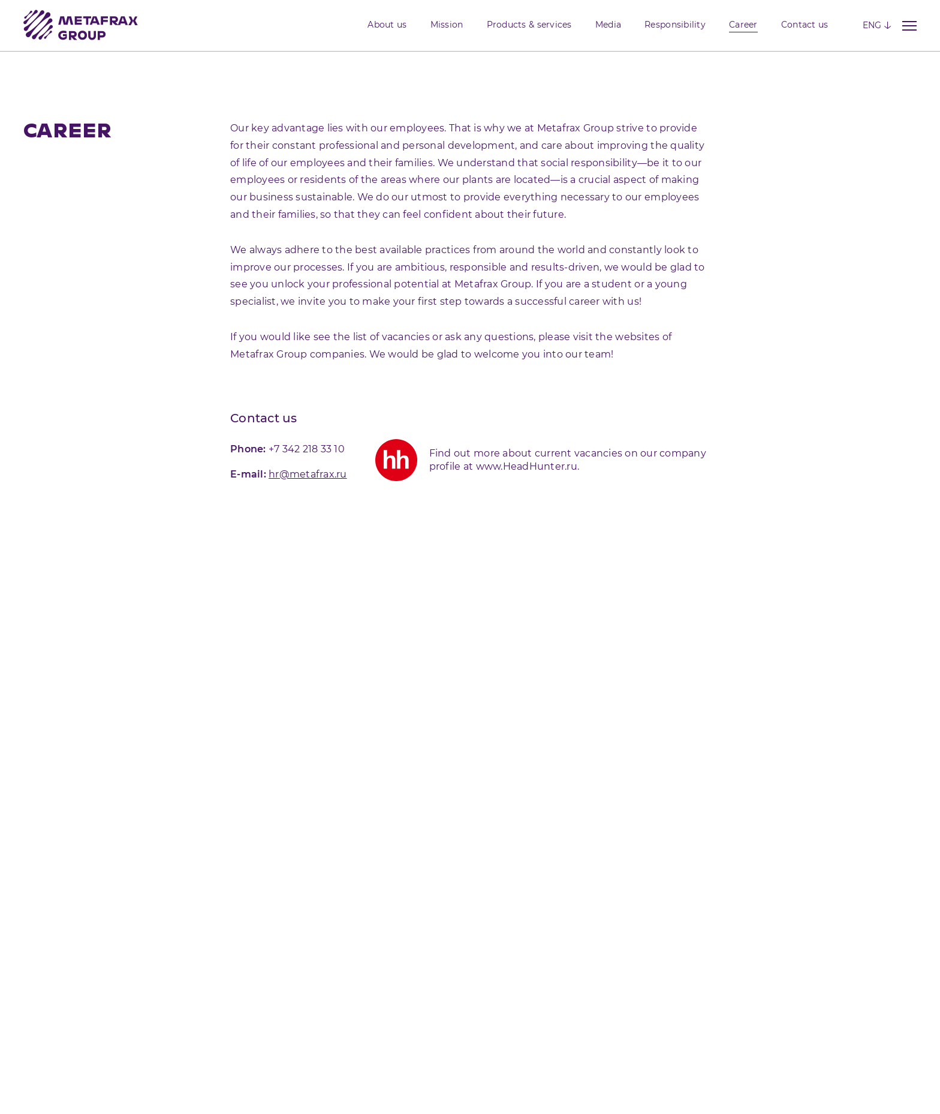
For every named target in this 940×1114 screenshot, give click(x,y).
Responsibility (675, 24)
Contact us (804, 24)
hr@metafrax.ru (308, 474)
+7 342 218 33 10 (307, 449)
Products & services (529, 24)
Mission (446, 24)
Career (743, 24)
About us (386, 24)
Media (608, 24)
